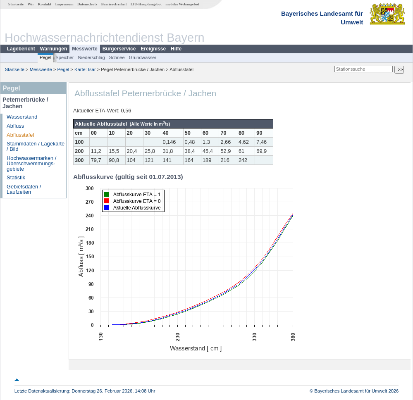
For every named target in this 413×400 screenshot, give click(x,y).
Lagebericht (21, 49)
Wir (31, 4)
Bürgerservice (119, 49)
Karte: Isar (85, 69)
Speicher (64, 57)
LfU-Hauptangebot (146, 4)
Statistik (16, 177)
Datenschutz (87, 4)
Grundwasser (143, 57)
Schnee (117, 57)
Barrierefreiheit (114, 4)
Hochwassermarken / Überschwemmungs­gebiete (31, 163)
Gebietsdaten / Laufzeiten (24, 189)
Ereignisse (153, 49)
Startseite (16, 4)
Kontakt (44, 4)
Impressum (64, 4)
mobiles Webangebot (182, 4)
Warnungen (53, 49)
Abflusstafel (20, 135)
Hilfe (176, 49)
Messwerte (84, 49)
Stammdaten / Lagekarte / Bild (35, 146)
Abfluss (15, 126)
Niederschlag (91, 57)
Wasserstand (22, 117)
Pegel (46, 57)
